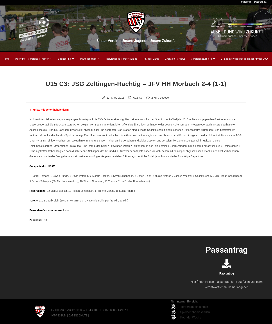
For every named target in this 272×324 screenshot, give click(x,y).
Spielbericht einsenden (195, 312)
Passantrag (226, 273)
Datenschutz (260, 2)
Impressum (246, 2)
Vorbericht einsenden (194, 307)
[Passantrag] (226, 263)
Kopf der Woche (190, 317)
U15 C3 (138, 97)
